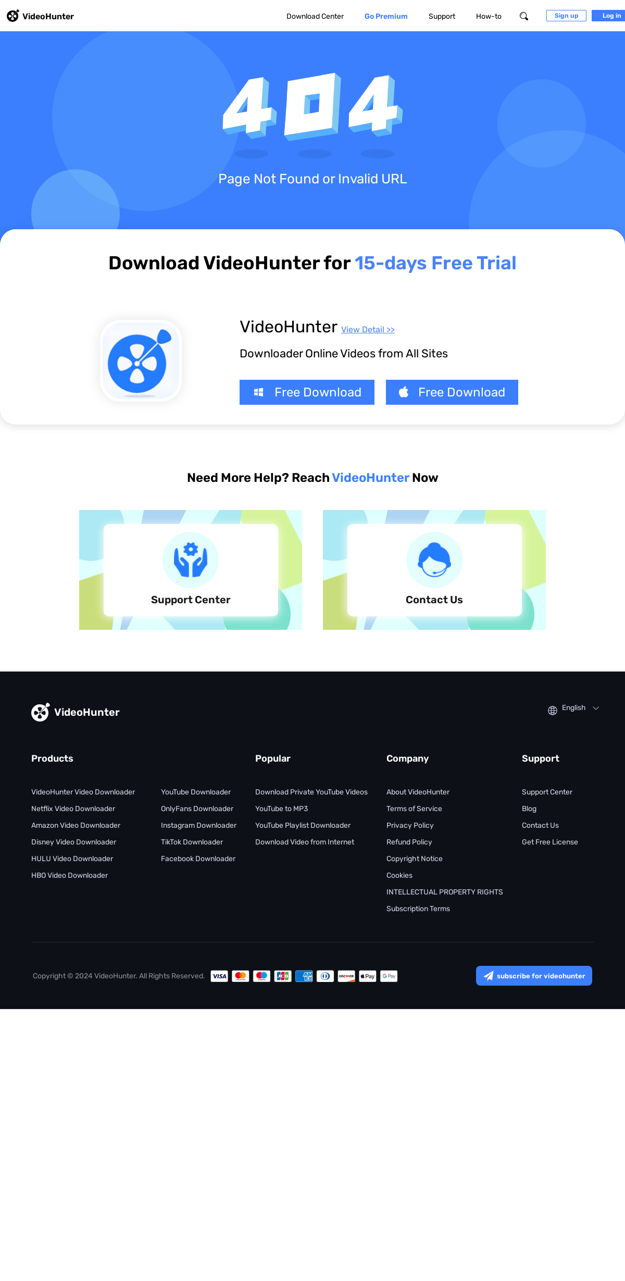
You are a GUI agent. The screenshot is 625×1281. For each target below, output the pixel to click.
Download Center (315, 16)
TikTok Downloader (192, 842)
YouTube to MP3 (281, 808)
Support (442, 16)
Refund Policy (409, 842)
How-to (489, 16)
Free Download (307, 392)
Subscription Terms (418, 908)
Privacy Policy (410, 825)
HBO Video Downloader (69, 875)
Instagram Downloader (198, 825)
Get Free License (550, 842)
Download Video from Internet (304, 842)
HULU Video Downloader (72, 858)
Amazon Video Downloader (75, 825)
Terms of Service (414, 808)
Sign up (566, 15)
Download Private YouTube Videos (311, 792)
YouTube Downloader (196, 792)
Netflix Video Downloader (73, 808)
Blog (529, 808)
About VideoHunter (417, 792)
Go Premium (386, 16)
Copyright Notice (414, 858)
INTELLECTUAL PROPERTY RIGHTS (444, 892)
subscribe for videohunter (534, 975)
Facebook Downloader (198, 858)
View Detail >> (368, 329)
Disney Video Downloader (73, 842)
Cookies (399, 875)
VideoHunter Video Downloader (83, 792)
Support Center (547, 792)
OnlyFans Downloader (197, 808)
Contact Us (540, 825)
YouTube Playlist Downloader (303, 825)
